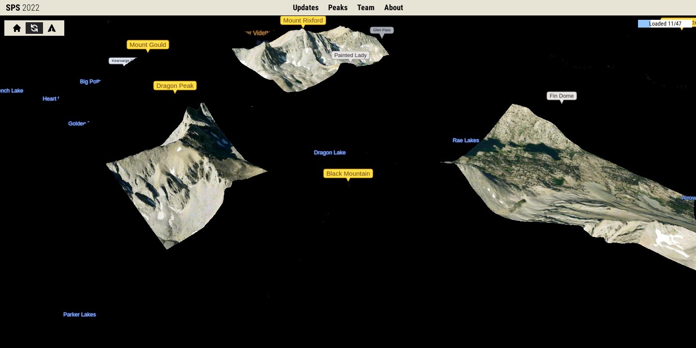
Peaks (338, 7)
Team (366, 7)
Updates (306, 7)
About (393, 7)
